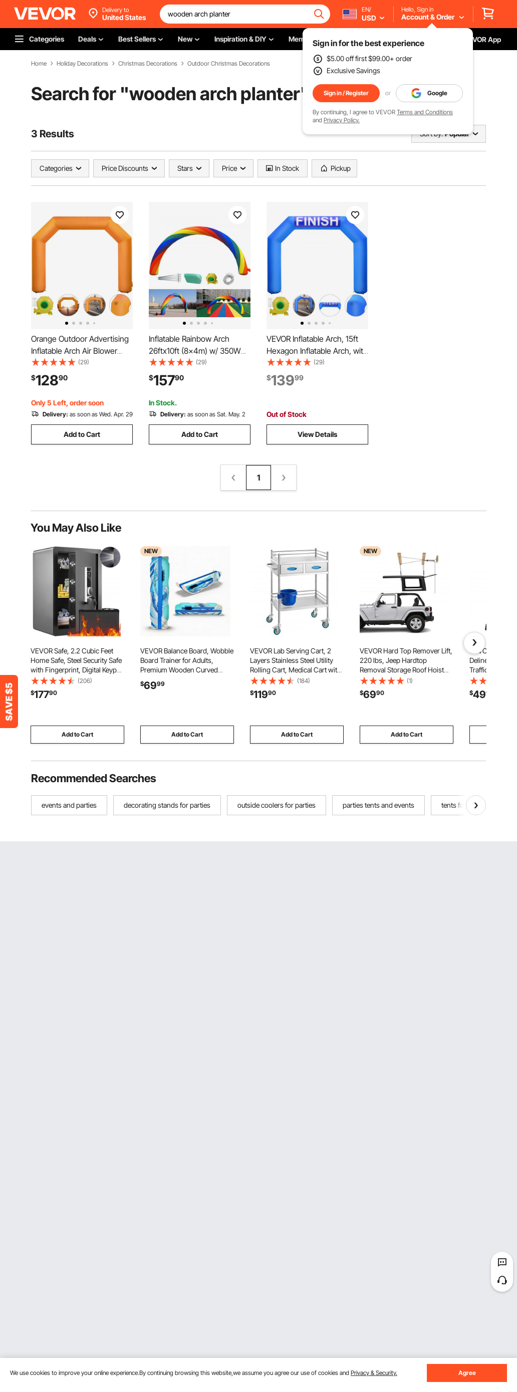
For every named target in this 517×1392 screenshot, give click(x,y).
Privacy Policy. (342, 120)
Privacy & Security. (374, 1372)
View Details (317, 434)
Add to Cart (82, 434)
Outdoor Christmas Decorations (228, 63)
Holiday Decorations (82, 63)
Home (39, 63)
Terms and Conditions (425, 112)
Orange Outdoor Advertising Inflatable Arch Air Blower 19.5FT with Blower (80, 351)
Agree (467, 1372)
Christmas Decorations (147, 63)
